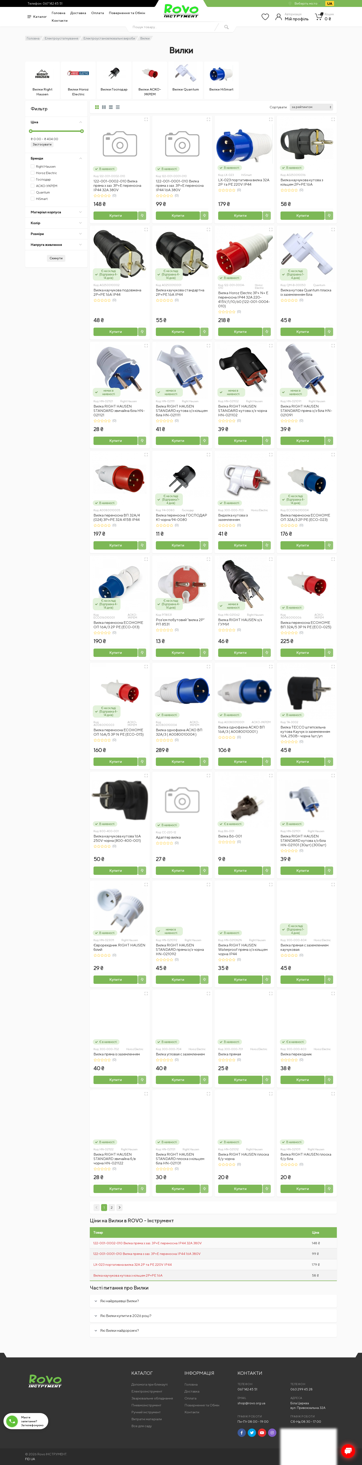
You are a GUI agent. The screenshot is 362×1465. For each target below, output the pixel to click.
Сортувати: (278, 107)
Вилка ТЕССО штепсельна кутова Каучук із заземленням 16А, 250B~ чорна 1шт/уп (305, 731)
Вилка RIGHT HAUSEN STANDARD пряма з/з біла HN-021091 (306, 410)
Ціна (56, 122)
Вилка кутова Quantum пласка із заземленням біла (306, 292)
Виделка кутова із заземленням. (233, 517)
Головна (58, 13)
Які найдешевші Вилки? (119, 1301)
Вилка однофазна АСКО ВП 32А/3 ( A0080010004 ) (179, 732)
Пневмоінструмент (146, 1405)
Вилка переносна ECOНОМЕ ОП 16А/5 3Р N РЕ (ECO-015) (119, 732)
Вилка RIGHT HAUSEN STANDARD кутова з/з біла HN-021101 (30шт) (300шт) (303, 840)
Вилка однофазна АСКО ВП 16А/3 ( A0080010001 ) (241, 729)
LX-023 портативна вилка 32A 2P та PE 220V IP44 (243, 182)
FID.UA (30, 1459)
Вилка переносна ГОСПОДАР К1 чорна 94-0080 (181, 517)
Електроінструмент (146, 1391)
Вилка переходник (296, 1054)
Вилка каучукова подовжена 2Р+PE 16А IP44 (117, 292)
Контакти (60, 20)
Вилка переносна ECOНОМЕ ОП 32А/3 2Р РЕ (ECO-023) (305, 517)
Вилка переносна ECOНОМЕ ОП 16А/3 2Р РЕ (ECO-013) (118, 624)
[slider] (31, 131)
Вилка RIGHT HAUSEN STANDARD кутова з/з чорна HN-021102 (242, 410)
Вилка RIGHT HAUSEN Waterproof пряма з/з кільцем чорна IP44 (243, 949)
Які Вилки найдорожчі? (119, 1330)
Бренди (56, 158)
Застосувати (42, 144)
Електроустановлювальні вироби (109, 38)
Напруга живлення (56, 245)
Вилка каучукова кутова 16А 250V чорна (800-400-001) (117, 838)
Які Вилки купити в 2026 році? (125, 1316)
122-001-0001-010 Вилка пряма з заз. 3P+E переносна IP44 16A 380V (180, 185)
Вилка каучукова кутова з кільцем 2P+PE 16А (302, 182)
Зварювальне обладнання (152, 1398)
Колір (56, 223)
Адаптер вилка (168, 836)
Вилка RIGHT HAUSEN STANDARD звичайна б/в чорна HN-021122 (115, 1158)
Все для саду (141, 1426)
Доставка (78, 13)
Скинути (56, 258)
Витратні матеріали (146, 1419)
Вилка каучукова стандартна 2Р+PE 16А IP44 (180, 292)
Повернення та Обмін (127, 13)
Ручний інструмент (146, 1412)
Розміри (56, 234)
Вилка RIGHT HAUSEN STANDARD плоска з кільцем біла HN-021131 (180, 1158)
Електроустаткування (61, 38)
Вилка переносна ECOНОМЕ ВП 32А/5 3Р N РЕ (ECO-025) (306, 624)
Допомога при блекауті (149, 1384)
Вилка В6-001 (230, 836)
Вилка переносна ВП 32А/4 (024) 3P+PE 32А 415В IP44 (117, 517)
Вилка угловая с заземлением (180, 1054)
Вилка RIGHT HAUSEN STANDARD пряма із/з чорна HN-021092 (180, 949)
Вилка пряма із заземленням (117, 1054)
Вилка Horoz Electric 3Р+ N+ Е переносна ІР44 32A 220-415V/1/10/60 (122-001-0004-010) (244, 299)
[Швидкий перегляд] (146, 119)
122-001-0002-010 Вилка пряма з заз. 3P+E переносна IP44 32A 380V (117, 185)
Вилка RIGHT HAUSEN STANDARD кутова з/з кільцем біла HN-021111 (182, 410)
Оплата (97, 13)
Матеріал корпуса (56, 212)
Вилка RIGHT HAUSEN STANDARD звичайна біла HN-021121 (119, 410)
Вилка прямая (229, 1054)
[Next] (119, 1207)
